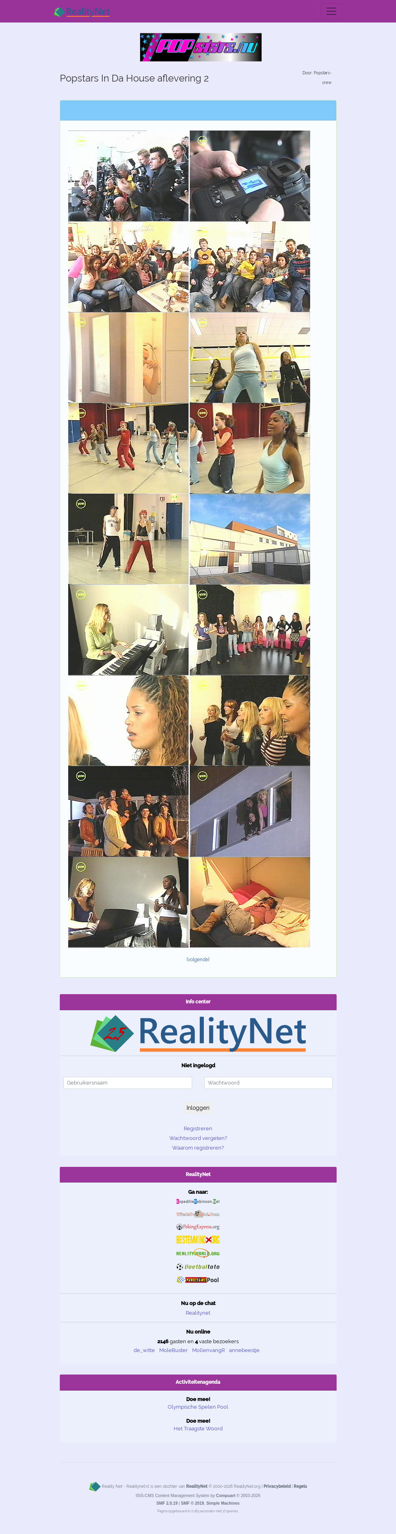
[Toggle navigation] (331, 11)
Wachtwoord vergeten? (198, 1138)
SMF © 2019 (192, 1503)
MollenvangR (208, 1350)
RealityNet (196, 1486)
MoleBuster (173, 1350)
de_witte (144, 1350)
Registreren (198, 1128)
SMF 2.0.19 (167, 1503)
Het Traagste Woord (198, 1429)
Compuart (225, 1495)
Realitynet (198, 1313)
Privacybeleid (277, 1486)
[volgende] (198, 959)
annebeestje (244, 1350)
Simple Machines (223, 1503)
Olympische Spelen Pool (198, 1407)
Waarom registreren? (198, 1148)
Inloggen (198, 1108)
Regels (300, 1486)
